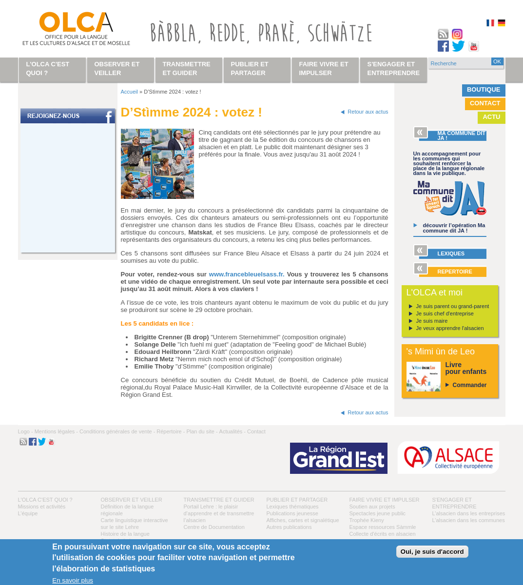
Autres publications (289, 527)
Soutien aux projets (372, 506)
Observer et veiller (131, 500)
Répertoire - (170, 431)
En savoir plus (72, 580)
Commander (470, 385)
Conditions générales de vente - (117, 431)
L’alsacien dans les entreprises (468, 513)
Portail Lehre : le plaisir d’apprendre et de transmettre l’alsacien (219, 513)
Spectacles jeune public (377, 513)
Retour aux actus (368, 112)
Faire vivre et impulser (384, 500)
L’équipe (28, 513)
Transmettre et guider (219, 500)
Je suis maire (432, 321)
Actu (491, 116)
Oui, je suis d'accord (432, 551)
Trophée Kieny (366, 520)
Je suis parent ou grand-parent (452, 306)
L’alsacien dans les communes (468, 520)
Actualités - (232, 431)
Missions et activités (42, 506)
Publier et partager (297, 500)
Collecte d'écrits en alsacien (382, 534)
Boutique (484, 89)
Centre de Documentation (214, 527)
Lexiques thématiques (293, 506)
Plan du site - (201, 431)
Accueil (129, 92)
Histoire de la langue (125, 534)
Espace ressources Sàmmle (382, 527)
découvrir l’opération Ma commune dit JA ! (454, 228)
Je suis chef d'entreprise (445, 313)
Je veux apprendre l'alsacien (450, 328)
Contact (485, 103)
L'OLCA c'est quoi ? (45, 500)
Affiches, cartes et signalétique (303, 520)
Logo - (25, 431)
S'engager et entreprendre (394, 68)
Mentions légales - (56, 431)
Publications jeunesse (292, 513)
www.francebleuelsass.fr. (247, 274)
